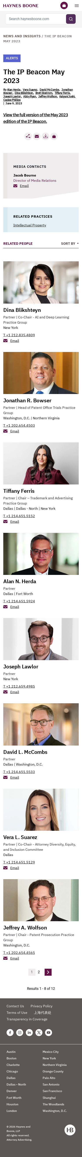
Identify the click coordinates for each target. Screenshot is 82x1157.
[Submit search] (71, 19)
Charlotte (13, 1065)
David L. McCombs (25, 752)
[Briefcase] (64, 5)
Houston (12, 1104)
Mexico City (51, 1052)
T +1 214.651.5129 (19, 862)
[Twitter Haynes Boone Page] (38, 1032)
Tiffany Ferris (62, 93)
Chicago (12, 1071)
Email (24, 185)
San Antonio (51, 1084)
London (12, 1111)
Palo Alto (49, 1078)
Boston (11, 1058)
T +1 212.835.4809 (19, 335)
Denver (12, 1091)
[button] (54, 136)
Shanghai (49, 1098)
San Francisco (52, 1091)
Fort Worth (24, 593)
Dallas (8, 508)
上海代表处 (42, 1012)
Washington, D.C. (16, 418)
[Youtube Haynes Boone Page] (48, 1032)
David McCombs (49, 90)
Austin (11, 1052)
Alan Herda (13, 90)
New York (10, 327)
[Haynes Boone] (20, 5)
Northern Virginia (46, 418)
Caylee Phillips (12, 100)
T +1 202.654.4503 (19, 425)
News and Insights (22, 36)
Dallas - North (27, 508)
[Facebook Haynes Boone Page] (10, 1032)
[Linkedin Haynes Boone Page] (29, 1032)
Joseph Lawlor (12, 96)
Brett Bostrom (43, 93)
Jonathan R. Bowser (27, 400)
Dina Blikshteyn (24, 93)
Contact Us (15, 1006)
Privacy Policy (41, 1006)
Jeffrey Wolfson (47, 96)
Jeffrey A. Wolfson (25, 927)
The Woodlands (53, 1104)
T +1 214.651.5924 (19, 601)
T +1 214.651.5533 (19, 772)
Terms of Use (17, 1012)
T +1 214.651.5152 (19, 516)
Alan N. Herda (19, 581)
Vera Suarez (30, 90)
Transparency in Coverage (27, 1019)
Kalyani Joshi (67, 96)
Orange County (53, 1071)
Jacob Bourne (24, 175)
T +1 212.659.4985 (19, 686)
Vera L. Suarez (20, 837)
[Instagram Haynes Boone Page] (19, 1032)
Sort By (68, 243)
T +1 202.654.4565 (19, 952)
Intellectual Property (29, 225)
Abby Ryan (29, 96)
